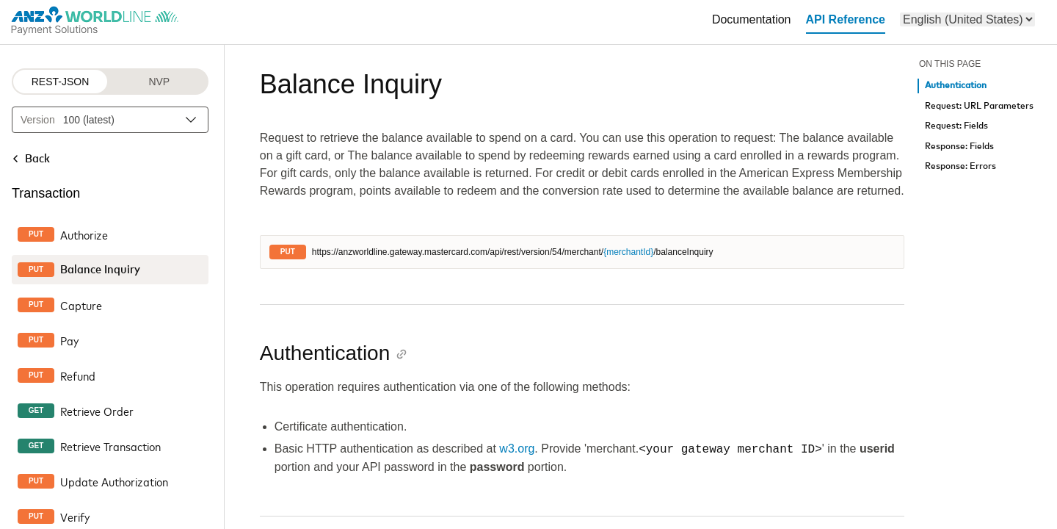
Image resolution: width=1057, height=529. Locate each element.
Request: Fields (956, 126)
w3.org (516, 449)
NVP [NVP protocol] (159, 81)
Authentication (956, 85)
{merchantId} (628, 252)
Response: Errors (960, 166)
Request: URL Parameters (979, 106)
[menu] (967, 19)
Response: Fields (959, 146)
